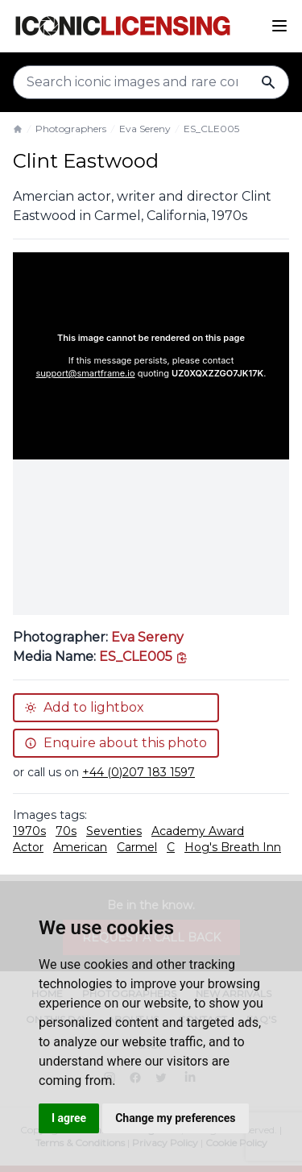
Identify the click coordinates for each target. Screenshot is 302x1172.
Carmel (137, 847)
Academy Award (197, 831)
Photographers (70, 129)
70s (66, 831)
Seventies (114, 831)
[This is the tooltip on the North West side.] (143, 656)
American (80, 847)
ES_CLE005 (211, 129)
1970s (29, 831)
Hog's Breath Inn (232, 847)
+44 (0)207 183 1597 (138, 772)
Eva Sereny (145, 129)
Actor (28, 847)
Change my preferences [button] (175, 1118)
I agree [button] (69, 1118)
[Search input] (151, 82)
